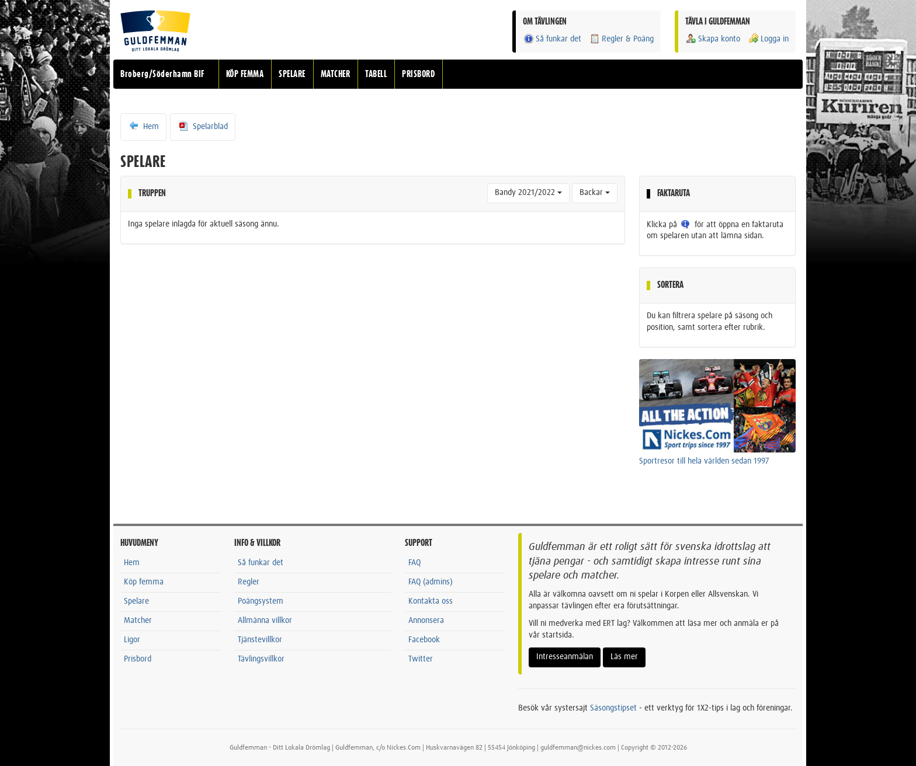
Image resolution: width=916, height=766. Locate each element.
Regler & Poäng (621, 38)
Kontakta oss (430, 601)
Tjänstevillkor (260, 640)
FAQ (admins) (430, 582)
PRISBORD (418, 74)
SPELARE (292, 74)
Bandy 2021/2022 (528, 193)
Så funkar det (552, 38)
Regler (248, 582)
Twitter (420, 659)
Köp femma (144, 582)
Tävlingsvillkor (261, 659)
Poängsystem (260, 601)
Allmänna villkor (265, 621)
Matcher (138, 621)
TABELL (376, 74)
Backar (595, 193)
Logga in (768, 38)
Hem (143, 126)
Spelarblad (203, 126)
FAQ (414, 563)
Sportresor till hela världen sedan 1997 (704, 461)
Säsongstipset (613, 708)
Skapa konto (712, 38)
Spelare (136, 601)
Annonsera (426, 621)
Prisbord (137, 659)
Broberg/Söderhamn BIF (162, 74)
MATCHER (336, 74)
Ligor (132, 640)
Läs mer (624, 657)
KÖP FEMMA (245, 74)
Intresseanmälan (564, 657)
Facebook (424, 640)
